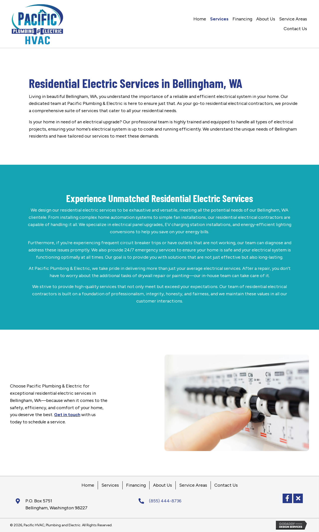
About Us (162, 485)
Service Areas (193, 485)
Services (110, 485)
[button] (287, 498)
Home (87, 485)
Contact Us (226, 485)
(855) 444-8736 (165, 501)
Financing (136, 485)
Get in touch (67, 414)
